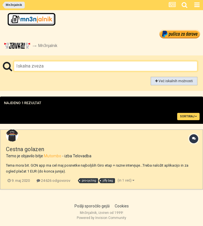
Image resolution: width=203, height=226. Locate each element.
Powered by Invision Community (101, 218)
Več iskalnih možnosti (174, 81)
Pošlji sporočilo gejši (92, 206)
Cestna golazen (25, 149)
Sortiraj (188, 116)
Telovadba (82, 156)
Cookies (122, 206)
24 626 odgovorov (53, 180)
